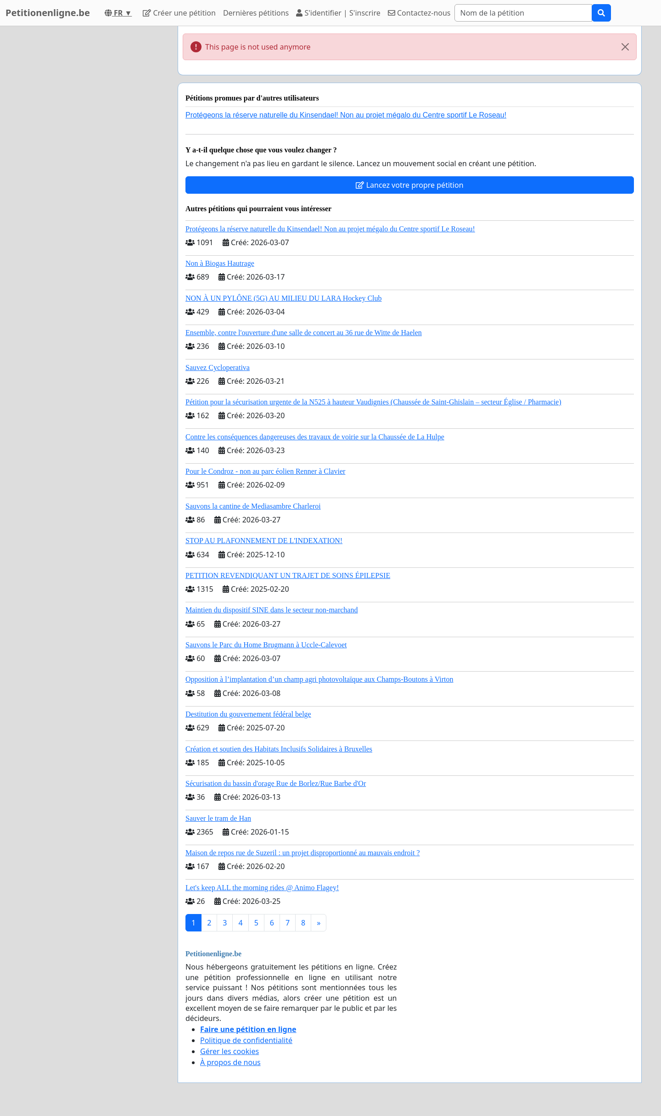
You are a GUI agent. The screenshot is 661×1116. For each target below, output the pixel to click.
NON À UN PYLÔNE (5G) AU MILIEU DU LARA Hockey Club (283, 298)
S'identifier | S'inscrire (338, 13)
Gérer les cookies (229, 1051)
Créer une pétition (179, 13)
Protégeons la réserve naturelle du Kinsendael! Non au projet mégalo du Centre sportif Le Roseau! (345, 115)
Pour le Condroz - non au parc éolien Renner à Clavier (265, 471)
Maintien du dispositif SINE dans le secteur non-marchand (271, 610)
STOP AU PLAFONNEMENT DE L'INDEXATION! (263, 540)
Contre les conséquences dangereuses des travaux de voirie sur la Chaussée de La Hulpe (314, 437)
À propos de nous (230, 1062)
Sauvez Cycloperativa (217, 367)
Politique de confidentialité (246, 1040)
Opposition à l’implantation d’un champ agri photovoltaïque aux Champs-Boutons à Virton (319, 679)
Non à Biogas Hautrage (219, 263)
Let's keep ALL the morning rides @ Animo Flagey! (262, 888)
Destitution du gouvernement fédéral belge (248, 714)
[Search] (523, 13)
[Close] (625, 47)
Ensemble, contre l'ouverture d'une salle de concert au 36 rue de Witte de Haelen (303, 332)
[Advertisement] (88, 164)
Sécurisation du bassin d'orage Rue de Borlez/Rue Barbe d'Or (275, 783)
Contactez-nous (419, 13)
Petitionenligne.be (48, 12)
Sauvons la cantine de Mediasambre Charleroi (253, 506)
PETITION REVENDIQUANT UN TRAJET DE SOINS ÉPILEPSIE (287, 575)
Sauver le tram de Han (218, 818)
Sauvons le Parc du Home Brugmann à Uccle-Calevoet (266, 645)
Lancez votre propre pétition (409, 185)
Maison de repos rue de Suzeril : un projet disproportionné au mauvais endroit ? (302, 853)
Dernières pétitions (256, 13)
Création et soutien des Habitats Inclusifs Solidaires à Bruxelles (278, 749)
